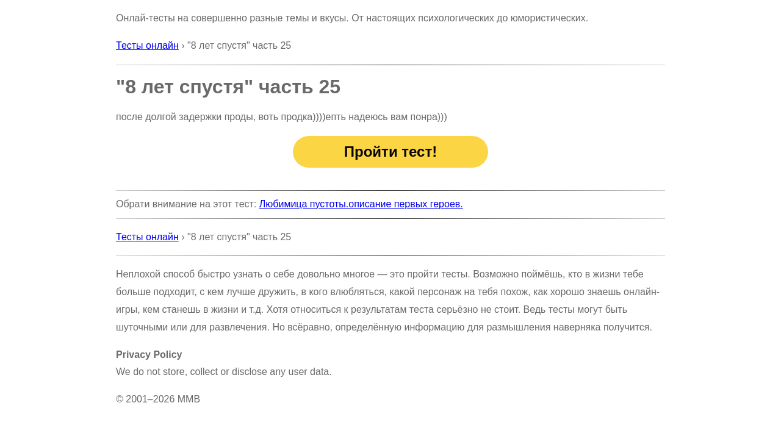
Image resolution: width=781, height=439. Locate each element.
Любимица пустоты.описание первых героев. (361, 204)
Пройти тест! (390, 151)
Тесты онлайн (147, 45)
